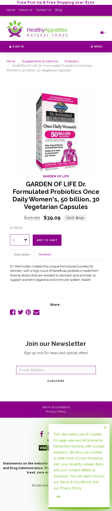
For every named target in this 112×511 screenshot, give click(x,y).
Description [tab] (22, 254)
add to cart (47, 240)
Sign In (16, 46)
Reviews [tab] (45, 254)
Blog (58, 10)
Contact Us (43, 10)
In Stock (16, 227)
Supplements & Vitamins (40, 61)
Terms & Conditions (56, 407)
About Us (25, 10)
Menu (97, 46)
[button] (103, 32)
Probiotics (72, 61)
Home (10, 10)
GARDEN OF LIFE (56, 176)
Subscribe (55, 380)
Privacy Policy (56, 411)
